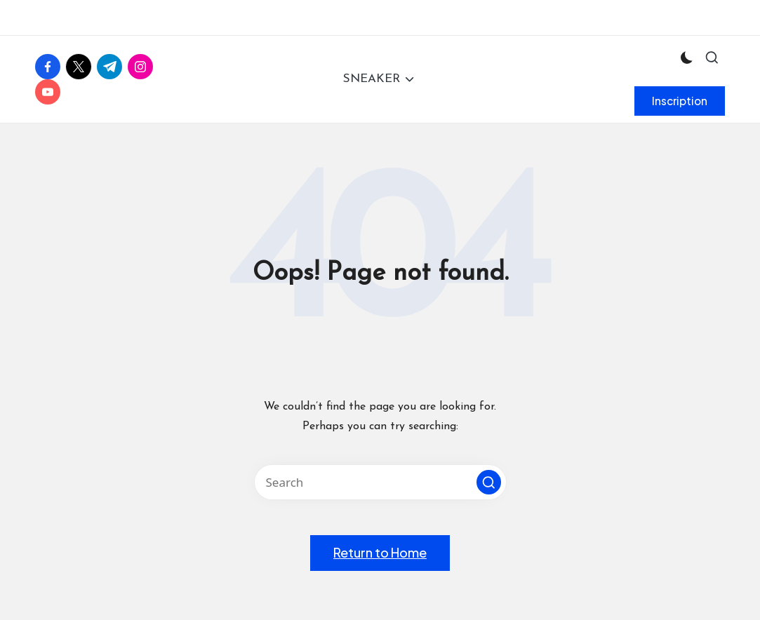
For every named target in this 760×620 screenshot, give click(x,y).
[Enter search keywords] (380, 482)
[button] (679, 101)
